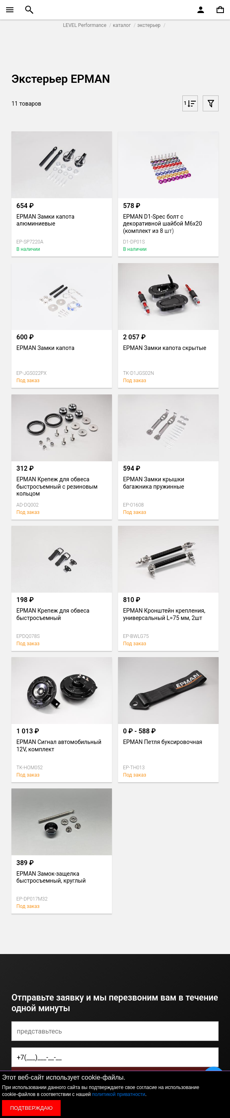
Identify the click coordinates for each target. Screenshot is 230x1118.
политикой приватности (118, 1094)
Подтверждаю (31, 1108)
